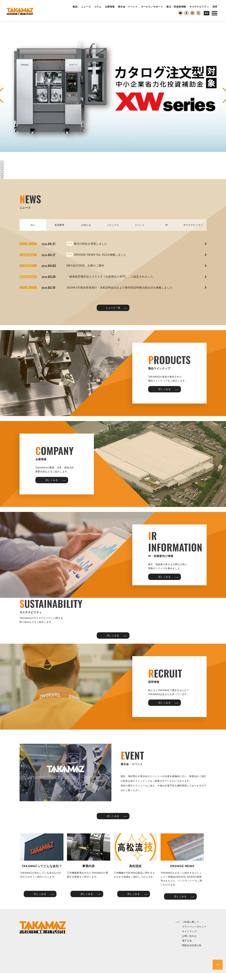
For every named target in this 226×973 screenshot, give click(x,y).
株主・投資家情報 (176, 7)
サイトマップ (189, 931)
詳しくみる (168, 389)
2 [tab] (2, 166)
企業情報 (110, 7)
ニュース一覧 (116, 307)
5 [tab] (2, 177)
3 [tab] (2, 169)
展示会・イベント (128, 7)
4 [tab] (2, 173)
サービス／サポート (152, 7)
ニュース (86, 7)
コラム (98, 7)
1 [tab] (2, 162)
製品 (75, 7)
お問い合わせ (189, 936)
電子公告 (187, 940)
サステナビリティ (199, 7)
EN (206, 13)
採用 (214, 7)
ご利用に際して (190, 922)
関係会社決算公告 (192, 945)
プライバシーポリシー (194, 926)
